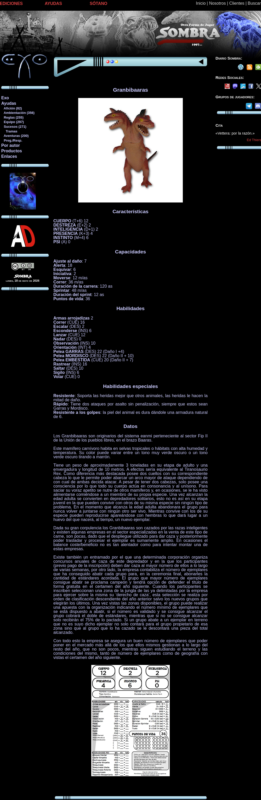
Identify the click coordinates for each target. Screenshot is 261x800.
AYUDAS (53, 3)
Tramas (9, 131)
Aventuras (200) (15, 136)
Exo (5, 98)
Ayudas (8, 103)
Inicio (201, 3)
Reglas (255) (12, 117)
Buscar (254, 3)
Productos (11, 151)
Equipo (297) (12, 122)
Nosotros (217, 3)
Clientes (236, 3)
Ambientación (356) (18, 113)
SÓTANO (98, 3)
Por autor (10, 145)
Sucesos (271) (13, 127)
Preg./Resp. (11, 140)
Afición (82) (11, 108)
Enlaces (9, 156)
